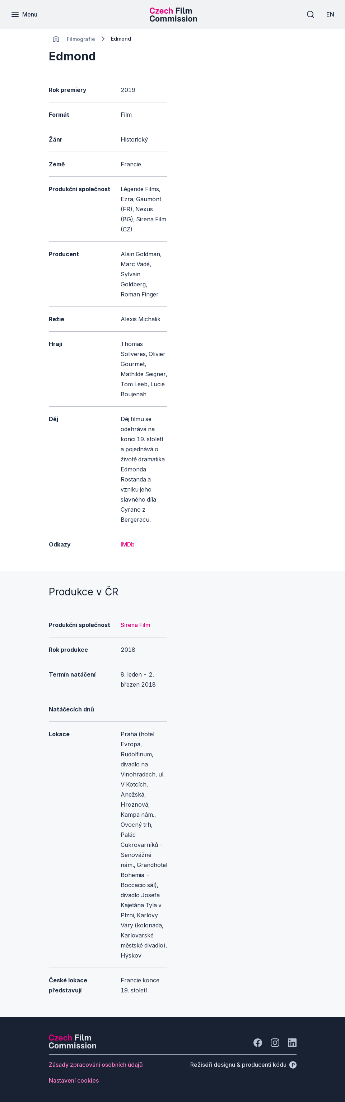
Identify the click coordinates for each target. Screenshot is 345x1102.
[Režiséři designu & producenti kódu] (243, 1064)
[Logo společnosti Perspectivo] (72, 1046)
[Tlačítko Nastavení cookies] (74, 1080)
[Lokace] (81, 39)
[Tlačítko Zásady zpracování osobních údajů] (96, 1064)
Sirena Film (135, 624)
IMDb (128, 544)
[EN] (330, 14)
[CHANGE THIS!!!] (56, 39)
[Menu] (24, 14)
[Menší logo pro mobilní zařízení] (173, 19)
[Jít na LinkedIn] (292, 1042)
